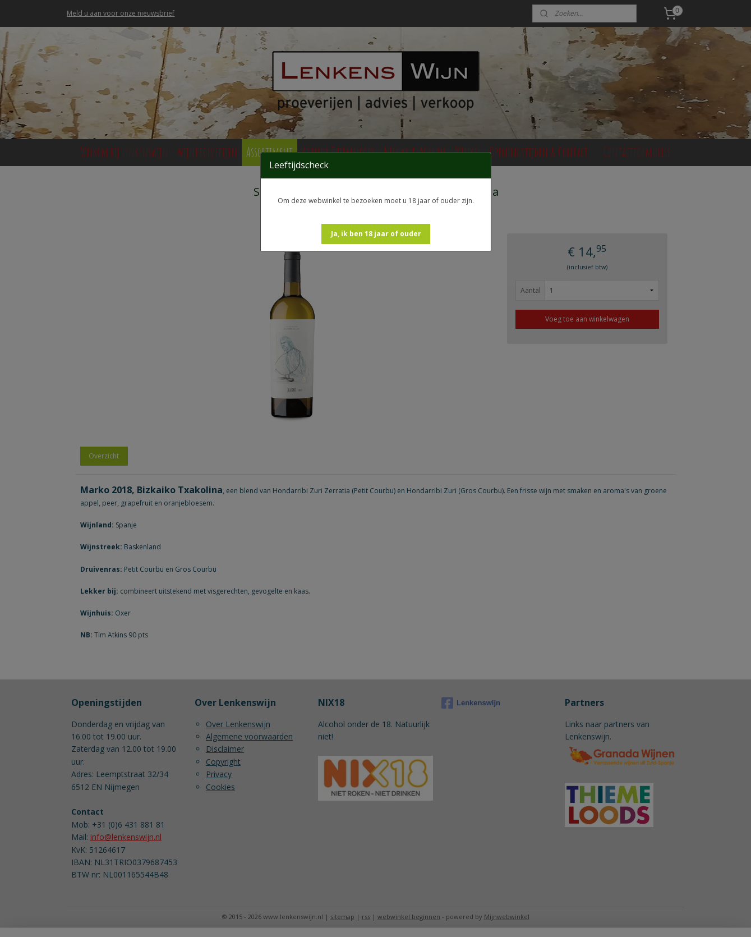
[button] (376, 234)
